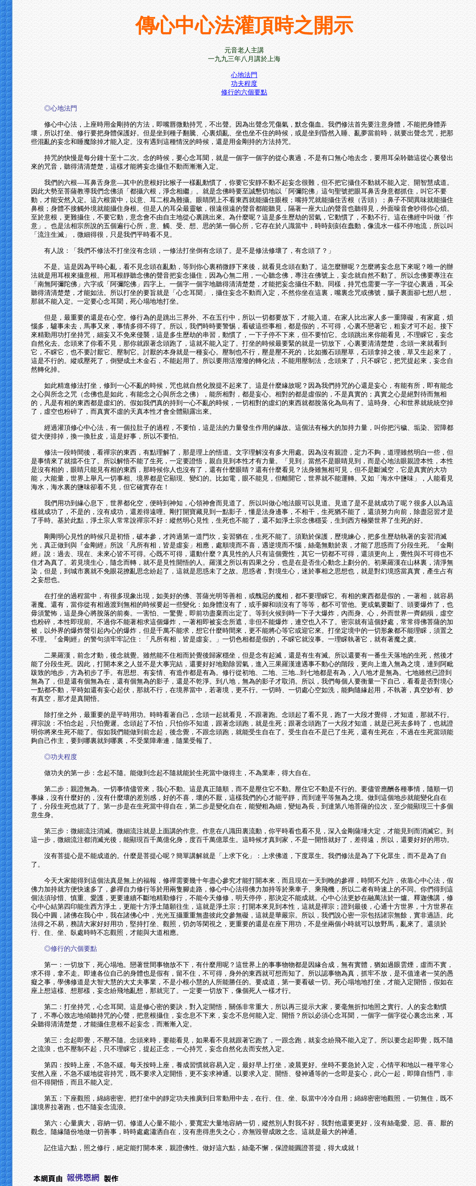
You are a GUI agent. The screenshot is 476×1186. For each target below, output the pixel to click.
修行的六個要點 (244, 92)
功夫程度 (244, 83)
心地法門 (244, 74)
